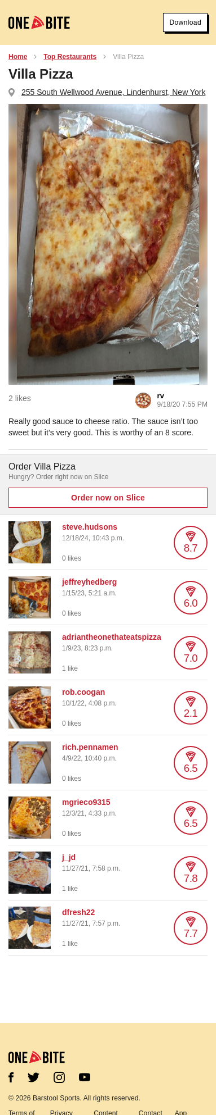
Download (185, 22)
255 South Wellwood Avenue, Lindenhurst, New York (113, 92)
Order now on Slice (108, 497)
